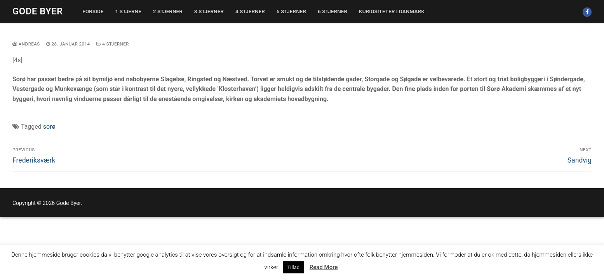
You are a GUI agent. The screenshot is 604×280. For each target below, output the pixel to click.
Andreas (26, 44)
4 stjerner (112, 44)
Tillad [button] (293, 267)
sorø (49, 126)
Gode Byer (37, 11)
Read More (324, 267)
